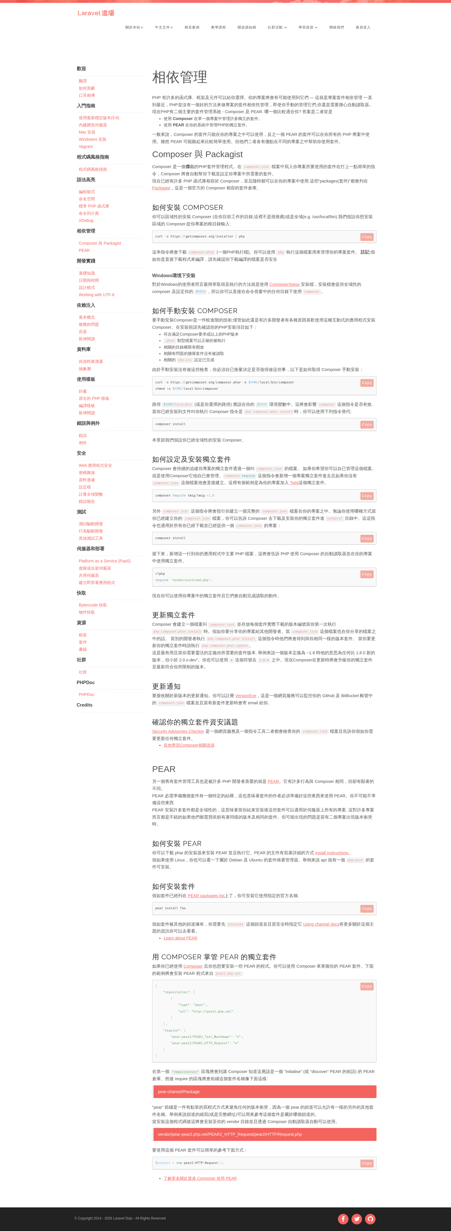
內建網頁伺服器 (93, 125)
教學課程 (218, 27)
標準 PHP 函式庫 (94, 206)
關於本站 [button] (134, 27)
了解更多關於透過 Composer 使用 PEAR (200, 1178)
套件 (83, 642)
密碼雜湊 (87, 472)
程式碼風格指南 (93, 169)
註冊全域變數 (91, 494)
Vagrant (86, 146)
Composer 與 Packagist (100, 243)
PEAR (84, 250)
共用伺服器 (89, 575)
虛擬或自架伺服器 (95, 568)
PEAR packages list (206, 895)
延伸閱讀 (87, 338)
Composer (193, 966)
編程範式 (87, 191)
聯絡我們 (336, 27)
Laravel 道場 (95, 13)
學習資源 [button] (308, 27)
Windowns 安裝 (92, 139)
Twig (294, 482)
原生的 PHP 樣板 (94, 398)
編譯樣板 (87, 405)
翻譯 (83, 81)
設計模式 (87, 287)
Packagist (161, 188)
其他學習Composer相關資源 (189, 745)
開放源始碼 (247, 27)
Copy (367, 237)
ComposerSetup (285, 284)
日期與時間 (89, 280)
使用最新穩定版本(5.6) (99, 117)
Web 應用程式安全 (95, 465)
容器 (83, 331)
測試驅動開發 (91, 524)
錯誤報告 (87, 501)
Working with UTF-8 (96, 294)
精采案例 (192, 27)
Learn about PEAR (180, 938)
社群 (83, 672)
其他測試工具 (91, 538)
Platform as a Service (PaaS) (105, 561)
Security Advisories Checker (178, 731)
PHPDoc (86, 694)
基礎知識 (87, 273)
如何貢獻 (87, 88)
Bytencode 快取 (93, 605)
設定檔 (85, 487)
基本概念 (87, 317)
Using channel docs (321, 924)
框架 (83, 635)
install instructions (331, 853)
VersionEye (245, 695)
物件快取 (87, 612)
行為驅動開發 (91, 531)
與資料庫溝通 (91, 361)
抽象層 (85, 368)
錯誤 (83, 435)
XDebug (86, 220)
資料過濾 (87, 479)
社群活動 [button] (277, 27)
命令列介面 (89, 213)
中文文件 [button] (164, 27)
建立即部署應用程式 (97, 582)
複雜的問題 (89, 324)
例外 (83, 442)
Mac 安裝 (87, 132)
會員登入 (363, 27)
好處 (83, 391)
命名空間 (87, 199)
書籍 (83, 649)
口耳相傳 (87, 95)
